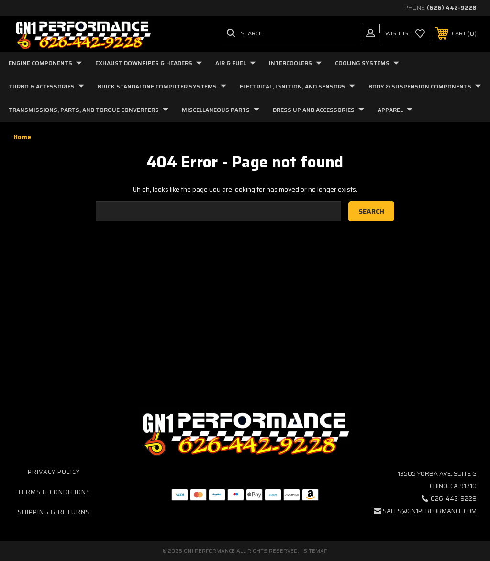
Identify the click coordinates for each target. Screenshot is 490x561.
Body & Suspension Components (424, 86)
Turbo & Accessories (46, 86)
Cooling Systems (367, 62)
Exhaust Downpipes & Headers (148, 62)
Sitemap (315, 551)
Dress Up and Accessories (318, 109)
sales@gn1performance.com (430, 511)
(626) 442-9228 (452, 7)
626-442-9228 (454, 499)
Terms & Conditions (53, 492)
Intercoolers (295, 62)
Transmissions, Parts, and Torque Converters (88, 109)
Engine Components (45, 62)
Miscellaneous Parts (220, 109)
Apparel (395, 109)
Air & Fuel (235, 62)
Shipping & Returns (54, 512)
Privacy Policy (54, 472)
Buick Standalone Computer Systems (162, 86)
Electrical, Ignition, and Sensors (297, 86)
